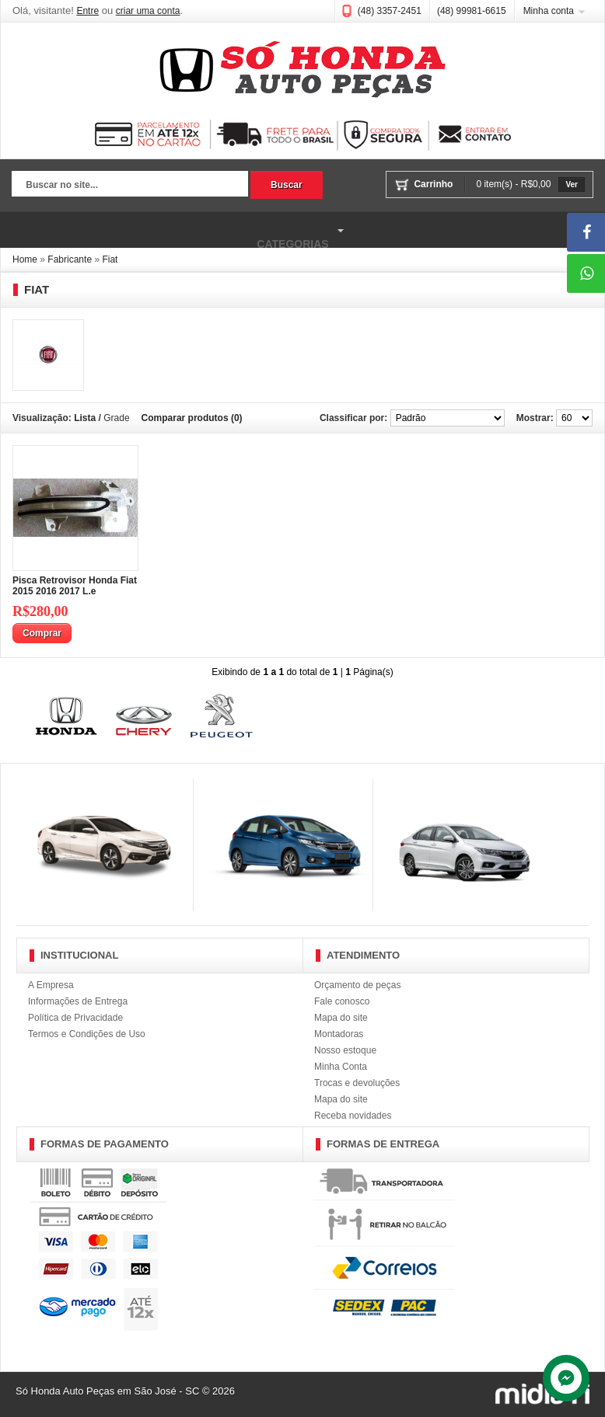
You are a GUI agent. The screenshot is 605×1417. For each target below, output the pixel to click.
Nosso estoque (345, 1050)
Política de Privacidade (75, 1017)
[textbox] (129, 186)
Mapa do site (341, 1017)
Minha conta (548, 10)
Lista (85, 418)
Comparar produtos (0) (192, 418)
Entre (87, 10)
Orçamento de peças (357, 985)
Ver (571, 184)
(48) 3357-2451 (389, 10)
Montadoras (338, 1034)
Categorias (174, 230)
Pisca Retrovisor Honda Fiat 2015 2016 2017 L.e (74, 586)
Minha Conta (340, 1066)
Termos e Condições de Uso (86, 1034)
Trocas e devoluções (357, 1083)
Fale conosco (341, 1001)
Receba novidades (352, 1115)
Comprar (42, 633)
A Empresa (51, 985)
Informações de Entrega (78, 1001)
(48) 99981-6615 (471, 10)
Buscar (286, 184)
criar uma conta (148, 10)
